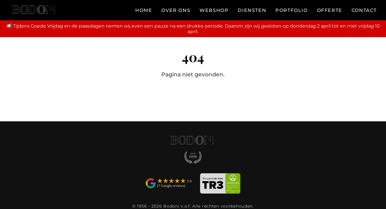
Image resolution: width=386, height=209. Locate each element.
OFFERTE (329, 10)
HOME (143, 10)
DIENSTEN (252, 10)
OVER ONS (175, 10)
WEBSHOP (214, 10)
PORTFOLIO (291, 10)
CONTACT (364, 10)
